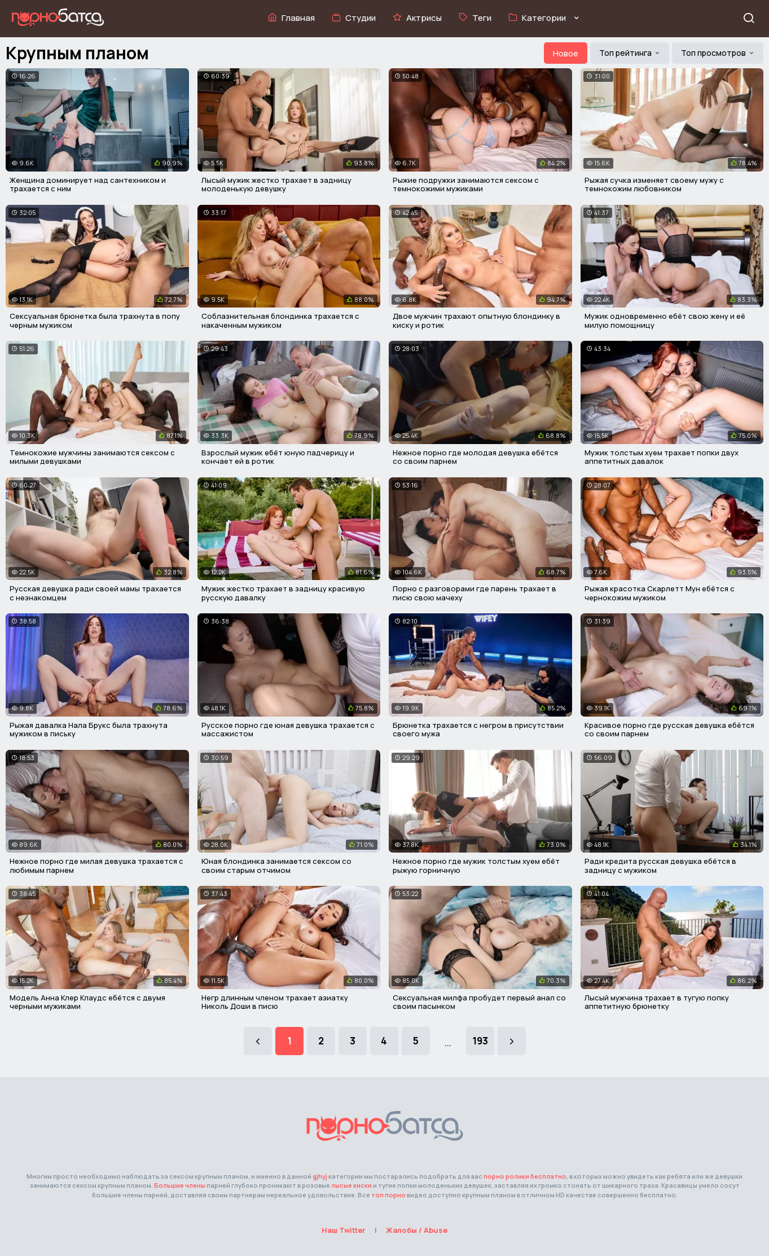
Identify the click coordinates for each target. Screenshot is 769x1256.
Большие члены (179, 1185)
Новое (565, 53)
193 (480, 1040)
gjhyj (320, 1176)
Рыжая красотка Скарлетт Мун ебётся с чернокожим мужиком (660, 593)
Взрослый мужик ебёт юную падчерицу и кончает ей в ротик (277, 457)
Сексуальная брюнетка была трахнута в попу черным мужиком (95, 320)
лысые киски (351, 1185)
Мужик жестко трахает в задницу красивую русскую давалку (283, 593)
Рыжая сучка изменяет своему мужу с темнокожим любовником (654, 184)
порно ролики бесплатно (525, 1176)
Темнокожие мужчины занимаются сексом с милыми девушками (92, 457)
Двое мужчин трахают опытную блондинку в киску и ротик (476, 320)
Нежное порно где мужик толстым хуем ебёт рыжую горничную (476, 865)
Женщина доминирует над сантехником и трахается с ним (88, 184)
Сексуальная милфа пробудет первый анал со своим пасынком (479, 1002)
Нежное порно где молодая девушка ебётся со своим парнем (475, 457)
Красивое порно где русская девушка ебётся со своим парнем (669, 729)
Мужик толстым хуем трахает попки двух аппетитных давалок (662, 457)
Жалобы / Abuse (416, 1230)
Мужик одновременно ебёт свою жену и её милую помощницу (665, 320)
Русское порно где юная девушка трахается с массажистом (288, 729)
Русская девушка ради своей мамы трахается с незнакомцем (95, 593)
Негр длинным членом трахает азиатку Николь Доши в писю (274, 1002)
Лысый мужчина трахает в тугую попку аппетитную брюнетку (657, 1002)
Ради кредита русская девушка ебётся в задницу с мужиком (660, 865)
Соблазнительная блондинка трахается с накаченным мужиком (280, 320)
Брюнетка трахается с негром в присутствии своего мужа (478, 729)
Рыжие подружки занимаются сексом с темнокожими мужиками (466, 184)
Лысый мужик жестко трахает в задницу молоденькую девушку (276, 184)
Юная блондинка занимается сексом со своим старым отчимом (276, 865)
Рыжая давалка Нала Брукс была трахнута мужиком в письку (89, 729)
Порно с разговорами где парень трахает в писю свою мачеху (474, 593)
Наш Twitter (344, 1230)
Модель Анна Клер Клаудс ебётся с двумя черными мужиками (87, 1002)
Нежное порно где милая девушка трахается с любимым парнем (96, 865)
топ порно (388, 1195)
